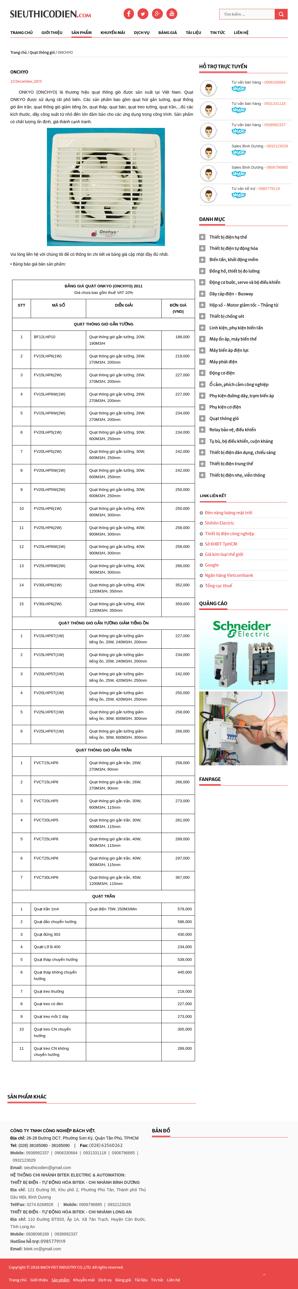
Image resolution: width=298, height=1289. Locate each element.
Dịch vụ (142, 33)
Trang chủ (21, 33)
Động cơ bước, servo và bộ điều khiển (244, 282)
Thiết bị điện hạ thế (228, 237)
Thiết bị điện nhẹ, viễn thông (237, 475)
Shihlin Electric (219, 523)
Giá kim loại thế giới (224, 554)
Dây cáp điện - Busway (231, 294)
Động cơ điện (222, 373)
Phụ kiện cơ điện (225, 407)
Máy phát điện (223, 361)
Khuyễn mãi (84, 1280)
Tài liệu (193, 33)
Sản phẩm (81, 33)
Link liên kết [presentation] (213, 495)
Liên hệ (241, 33)
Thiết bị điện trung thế (231, 463)
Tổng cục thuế (218, 585)
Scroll (264, 1275)
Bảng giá (167, 33)
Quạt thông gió (42, 52)
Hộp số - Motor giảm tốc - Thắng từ (243, 305)
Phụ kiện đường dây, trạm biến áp (241, 395)
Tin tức (217, 33)
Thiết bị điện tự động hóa (233, 248)
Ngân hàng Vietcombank (229, 575)
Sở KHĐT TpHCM (221, 544)
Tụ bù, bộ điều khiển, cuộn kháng (241, 441)
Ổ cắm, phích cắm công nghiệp (238, 384)
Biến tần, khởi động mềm (233, 259)
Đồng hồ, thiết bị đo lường (234, 271)
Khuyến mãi (113, 33)
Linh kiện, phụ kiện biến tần (236, 328)
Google (212, 565)
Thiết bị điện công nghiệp (229, 533)
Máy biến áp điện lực (229, 350)
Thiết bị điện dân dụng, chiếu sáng (242, 452)
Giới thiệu (52, 33)
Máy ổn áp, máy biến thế (233, 339)
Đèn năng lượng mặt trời (228, 512)
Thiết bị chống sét (226, 316)
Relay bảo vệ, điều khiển (232, 429)
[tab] (243, 237)
